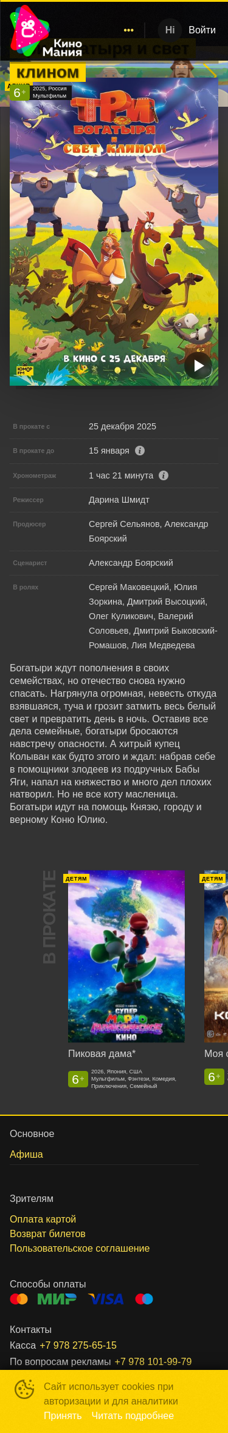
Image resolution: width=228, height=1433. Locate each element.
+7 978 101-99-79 (153, 1362)
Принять (63, 1416)
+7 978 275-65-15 (78, 1345)
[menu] (115, 30)
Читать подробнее (133, 1416)
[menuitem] (129, 30)
